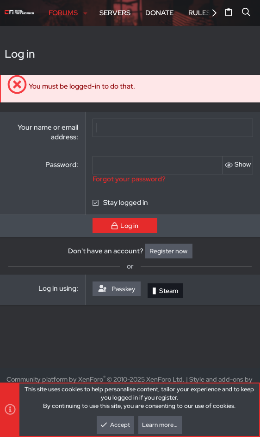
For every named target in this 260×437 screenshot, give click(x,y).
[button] (85, 13)
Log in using (57, 288)
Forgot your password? (129, 179)
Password (60, 164)
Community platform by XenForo (95, 379)
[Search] (246, 13)
